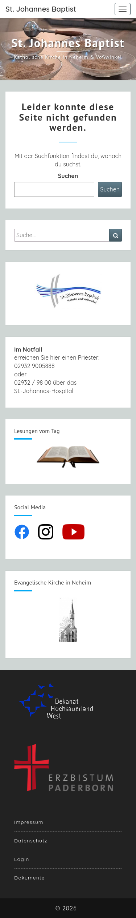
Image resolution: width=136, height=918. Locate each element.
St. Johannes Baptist (40, 8)
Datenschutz (30, 840)
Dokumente (29, 877)
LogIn (21, 859)
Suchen (68, 175)
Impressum (29, 822)
